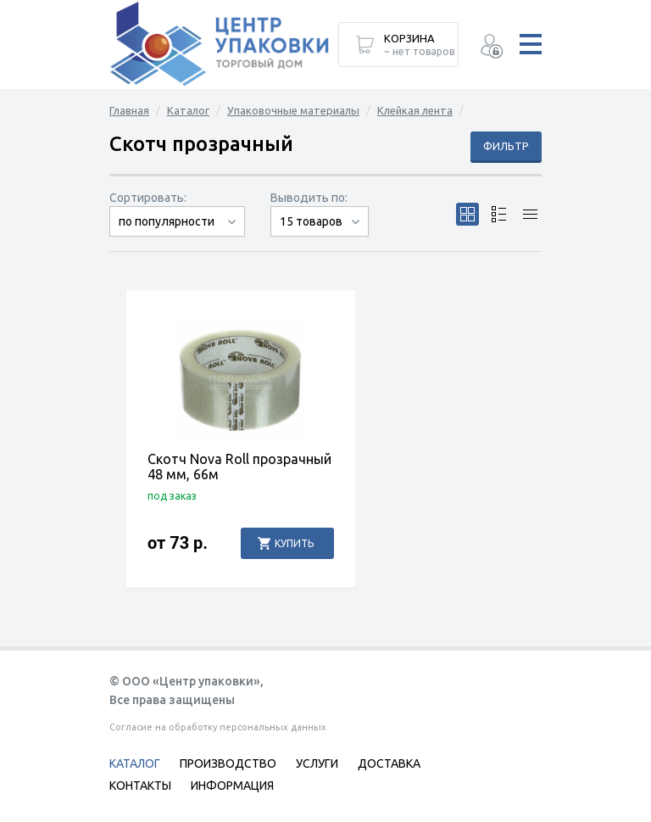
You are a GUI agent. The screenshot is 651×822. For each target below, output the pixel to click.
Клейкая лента (415, 110)
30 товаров (319, 236)
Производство (228, 763)
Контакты (140, 785)
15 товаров (311, 221)
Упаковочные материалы (293, 110)
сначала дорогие (177, 236)
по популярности (166, 221)
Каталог (188, 110)
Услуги (317, 763)
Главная (129, 110)
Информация (232, 785)
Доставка (389, 763)
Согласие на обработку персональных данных (217, 727)
